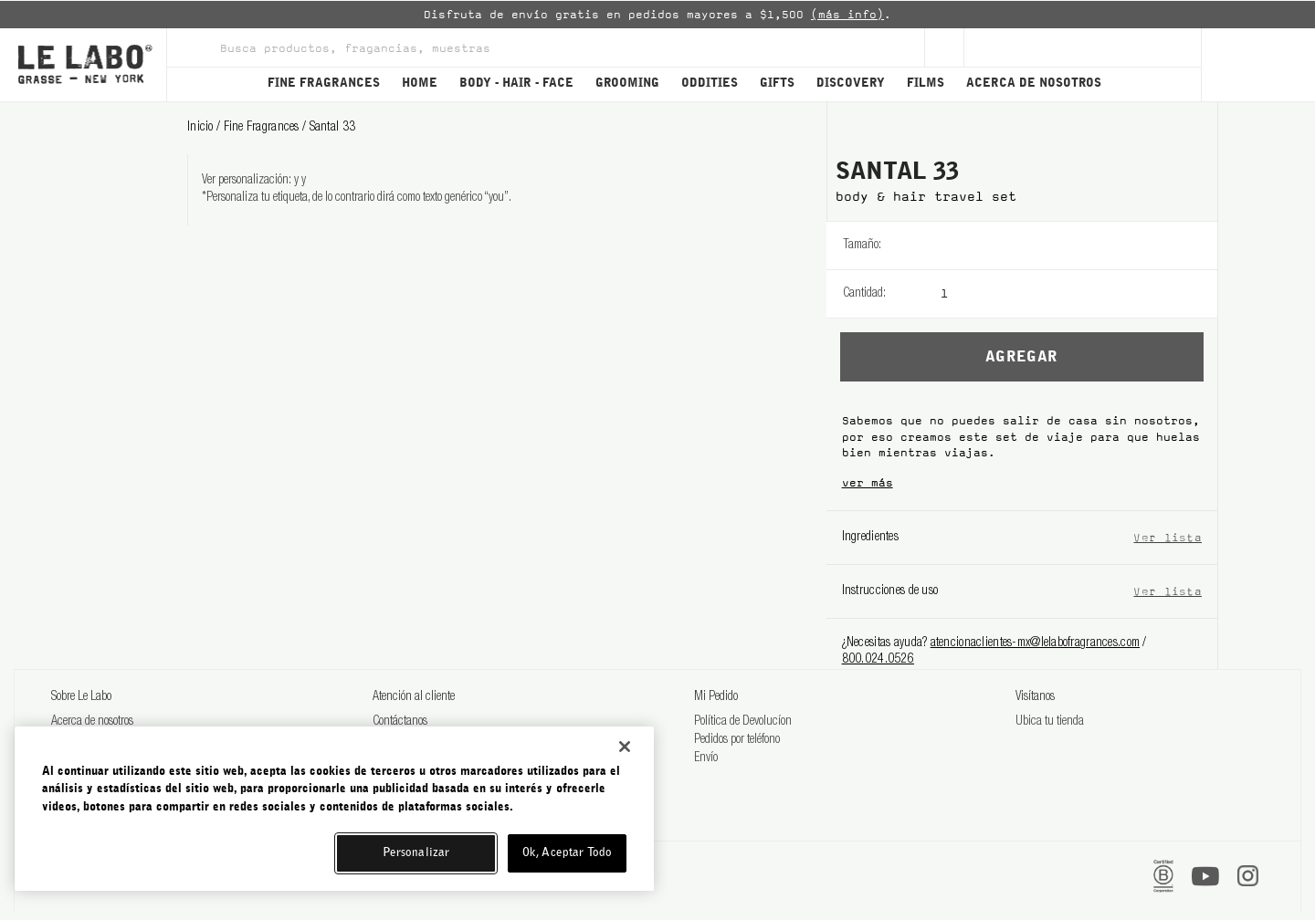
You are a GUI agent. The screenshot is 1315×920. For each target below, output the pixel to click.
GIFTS (777, 83)
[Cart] (1258, 64)
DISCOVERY (850, 83)
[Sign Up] (944, 47)
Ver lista (1167, 537)
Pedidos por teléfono (737, 740)
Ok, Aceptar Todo (567, 853)
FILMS (925, 83)
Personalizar (416, 853)
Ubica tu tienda (1049, 722)
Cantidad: (864, 294)
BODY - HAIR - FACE (516, 83)
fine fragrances (263, 127)
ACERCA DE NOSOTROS (1033, 83)
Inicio (201, 127)
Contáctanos (400, 722)
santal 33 (333, 127)
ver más (867, 482)
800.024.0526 (878, 659)
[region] (334, 809)
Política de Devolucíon (743, 722)
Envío (706, 758)
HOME (419, 83)
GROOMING (627, 83)
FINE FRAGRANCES (324, 83)
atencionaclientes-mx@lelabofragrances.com (1035, 643)
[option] (657, 14)
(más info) (847, 14)
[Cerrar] (625, 747)
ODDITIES (709, 83)
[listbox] (1079, 245)
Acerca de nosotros (92, 722)
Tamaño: (862, 245)
